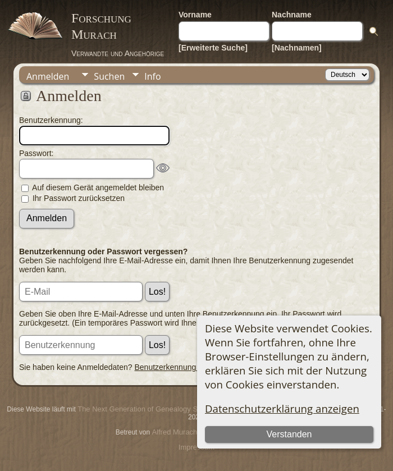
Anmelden (47, 76)
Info (152, 76)
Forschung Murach (101, 26)
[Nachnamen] (297, 47)
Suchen (109, 76)
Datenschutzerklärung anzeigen (282, 408)
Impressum (196, 447)
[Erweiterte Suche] (213, 47)
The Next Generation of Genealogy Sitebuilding (153, 409)
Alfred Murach (174, 432)
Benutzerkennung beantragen (186, 367)
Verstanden (289, 434)
